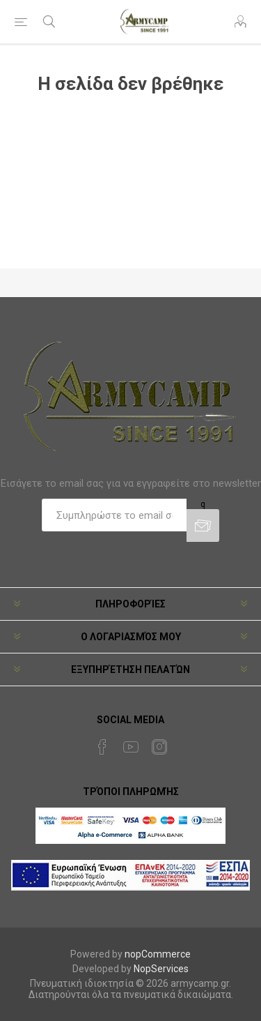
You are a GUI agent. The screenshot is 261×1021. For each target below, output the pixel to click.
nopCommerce (158, 954)
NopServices (161, 968)
